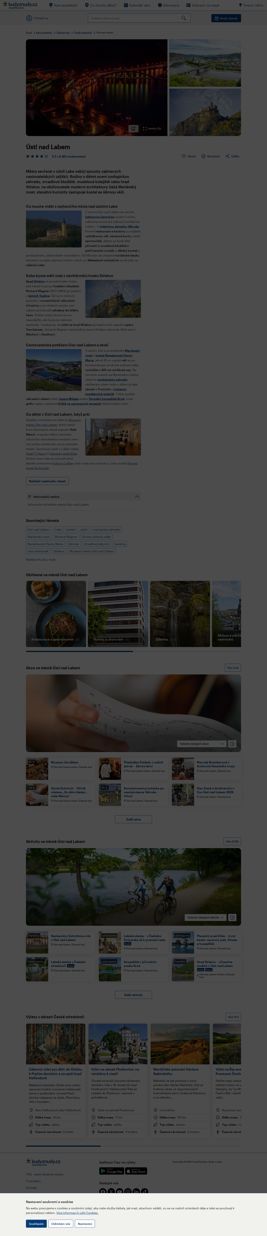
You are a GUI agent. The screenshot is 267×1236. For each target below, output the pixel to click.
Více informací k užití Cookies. (77, 1213)
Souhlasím (36, 1223)
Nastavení (85, 1223)
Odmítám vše (60, 1223)
